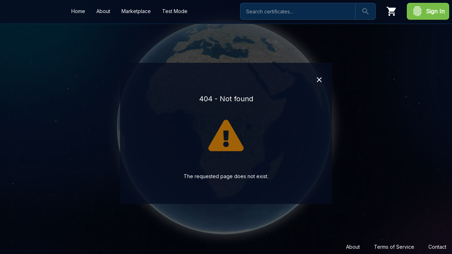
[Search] (366, 11)
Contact (437, 247)
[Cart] (391, 11)
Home (78, 11)
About (353, 247)
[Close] (319, 79)
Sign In (428, 11)
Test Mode (175, 11)
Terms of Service (394, 247)
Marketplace (136, 11)
